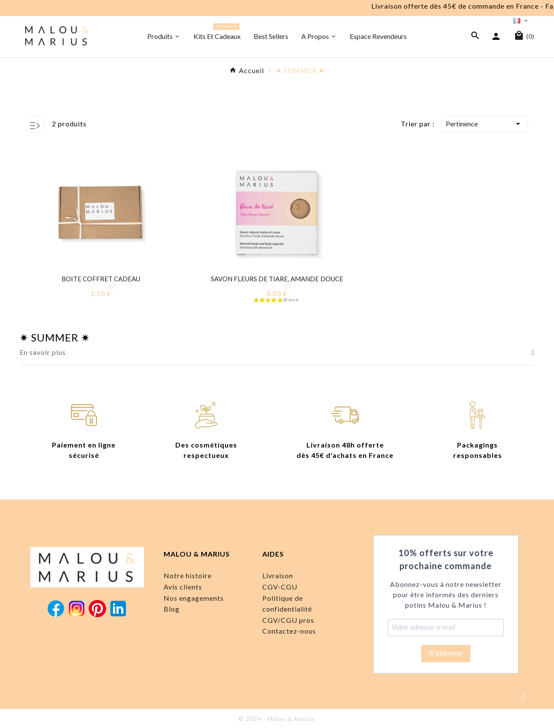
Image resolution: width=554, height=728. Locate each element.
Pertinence (484, 124)
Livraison (277, 575)
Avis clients (183, 587)
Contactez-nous (289, 631)
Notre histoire (188, 575)
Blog (172, 609)
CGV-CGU (279, 587)
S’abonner (446, 653)
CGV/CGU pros (288, 620)
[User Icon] (497, 36)
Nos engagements (194, 598)
